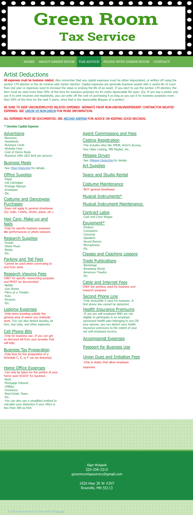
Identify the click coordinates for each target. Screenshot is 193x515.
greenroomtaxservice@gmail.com (96, 474)
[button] (126, 61)
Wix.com (60, 511)
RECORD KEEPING (75, 118)
